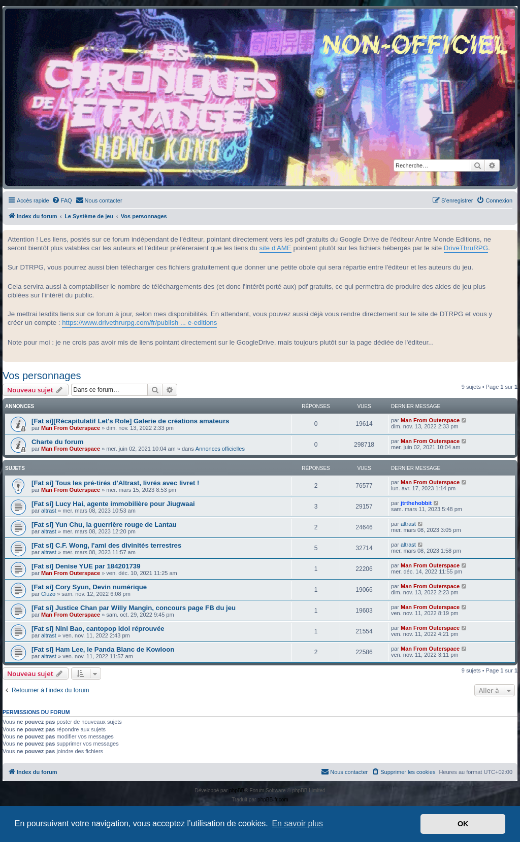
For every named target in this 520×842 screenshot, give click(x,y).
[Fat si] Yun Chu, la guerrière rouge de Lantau (104, 524)
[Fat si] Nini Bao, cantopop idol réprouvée (98, 628)
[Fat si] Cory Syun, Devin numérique (89, 587)
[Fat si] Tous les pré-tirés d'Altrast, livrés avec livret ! (115, 483)
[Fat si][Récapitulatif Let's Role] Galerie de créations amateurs (130, 421)
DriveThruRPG (466, 248)
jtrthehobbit (416, 503)
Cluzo (48, 594)
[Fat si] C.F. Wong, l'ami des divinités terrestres (106, 545)
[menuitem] (62, 200)
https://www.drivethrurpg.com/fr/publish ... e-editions (139, 322)
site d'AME (275, 248)
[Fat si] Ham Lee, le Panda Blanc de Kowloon (102, 649)
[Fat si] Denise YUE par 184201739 (86, 566)
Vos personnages (42, 375)
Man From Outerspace (70, 428)
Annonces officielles (220, 449)
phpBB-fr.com (272, 799)
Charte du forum (57, 442)
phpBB (236, 790)
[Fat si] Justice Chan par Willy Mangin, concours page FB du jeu (133, 608)
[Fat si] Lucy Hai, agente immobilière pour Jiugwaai (113, 504)
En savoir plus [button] (297, 823)
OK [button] (463, 824)
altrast (48, 511)
